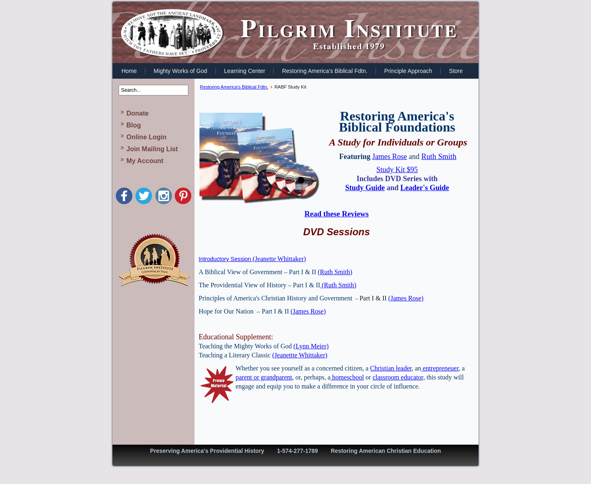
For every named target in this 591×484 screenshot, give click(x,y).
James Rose (389, 156)
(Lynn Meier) (311, 346)
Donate (137, 113)
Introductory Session (226, 259)
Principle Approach (408, 71)
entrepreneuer (439, 368)
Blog (133, 125)
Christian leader (391, 368)
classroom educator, (399, 377)
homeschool (347, 377)
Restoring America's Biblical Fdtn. (324, 71)
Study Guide (365, 188)
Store (456, 71)
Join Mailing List (152, 148)
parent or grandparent (264, 377)
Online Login (146, 137)
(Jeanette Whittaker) (279, 258)
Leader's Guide (425, 188)
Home (129, 71)
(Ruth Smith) (335, 271)
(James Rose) (406, 298)
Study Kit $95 (397, 170)
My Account (144, 160)
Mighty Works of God (180, 71)
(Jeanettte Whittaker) (299, 355)
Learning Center (244, 71)
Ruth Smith (438, 156)
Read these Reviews (337, 213)
